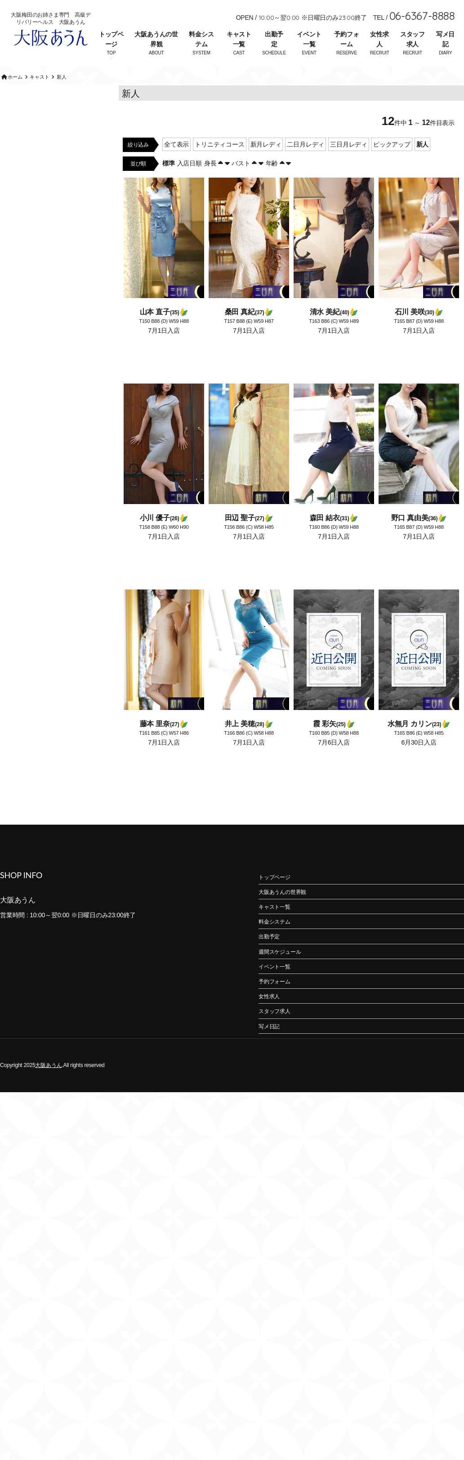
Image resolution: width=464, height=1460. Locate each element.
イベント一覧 (309, 39)
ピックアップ (391, 163)
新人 (422, 163)
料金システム (201, 39)
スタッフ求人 (412, 39)
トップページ (111, 39)
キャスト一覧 (239, 39)
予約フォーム (346, 39)
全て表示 (176, 163)
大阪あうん (48, 1084)
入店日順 (189, 182)
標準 (168, 182)
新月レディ (265, 163)
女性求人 (379, 39)
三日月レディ (348, 163)
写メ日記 (445, 39)
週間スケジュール (280, 971)
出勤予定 (274, 39)
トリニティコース (219, 163)
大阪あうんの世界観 (156, 39)
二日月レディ (305, 163)
